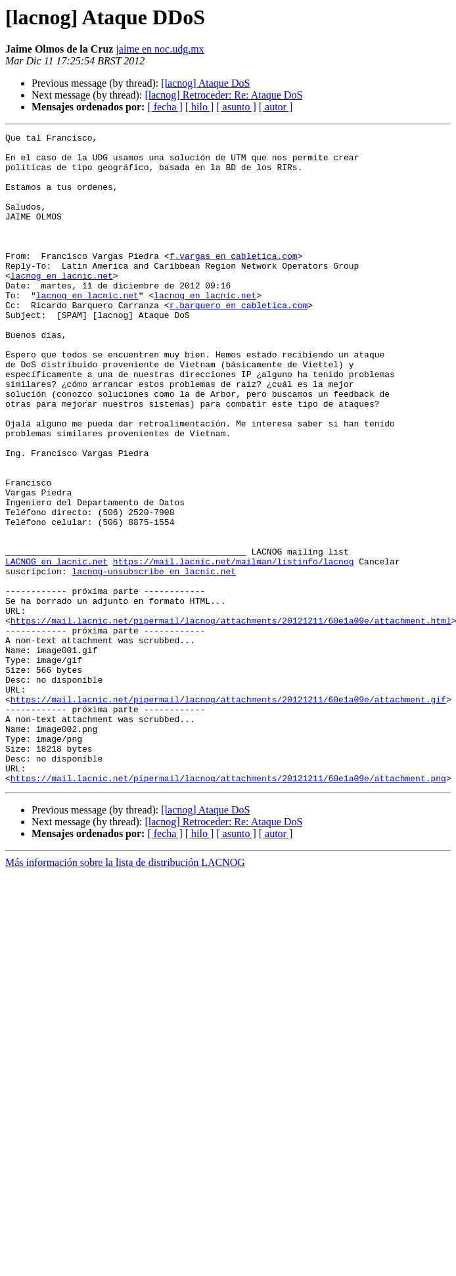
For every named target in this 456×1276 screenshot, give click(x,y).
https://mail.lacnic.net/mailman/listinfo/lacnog (233, 648)
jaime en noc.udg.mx (160, 49)
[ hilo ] (199, 106)
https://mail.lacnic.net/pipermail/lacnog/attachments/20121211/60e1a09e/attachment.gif (228, 813)
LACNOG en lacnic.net (56, 648)
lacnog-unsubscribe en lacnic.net (154, 660)
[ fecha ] (164, 106)
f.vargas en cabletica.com (234, 281)
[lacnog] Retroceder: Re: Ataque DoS (223, 95)
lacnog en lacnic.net (62, 305)
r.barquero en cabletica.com (239, 340)
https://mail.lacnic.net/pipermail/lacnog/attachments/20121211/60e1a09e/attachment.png (228, 908)
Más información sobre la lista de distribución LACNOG (125, 992)
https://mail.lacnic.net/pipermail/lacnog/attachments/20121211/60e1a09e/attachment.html (231, 719)
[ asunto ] (236, 106)
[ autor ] (276, 106)
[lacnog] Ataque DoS (205, 83)
